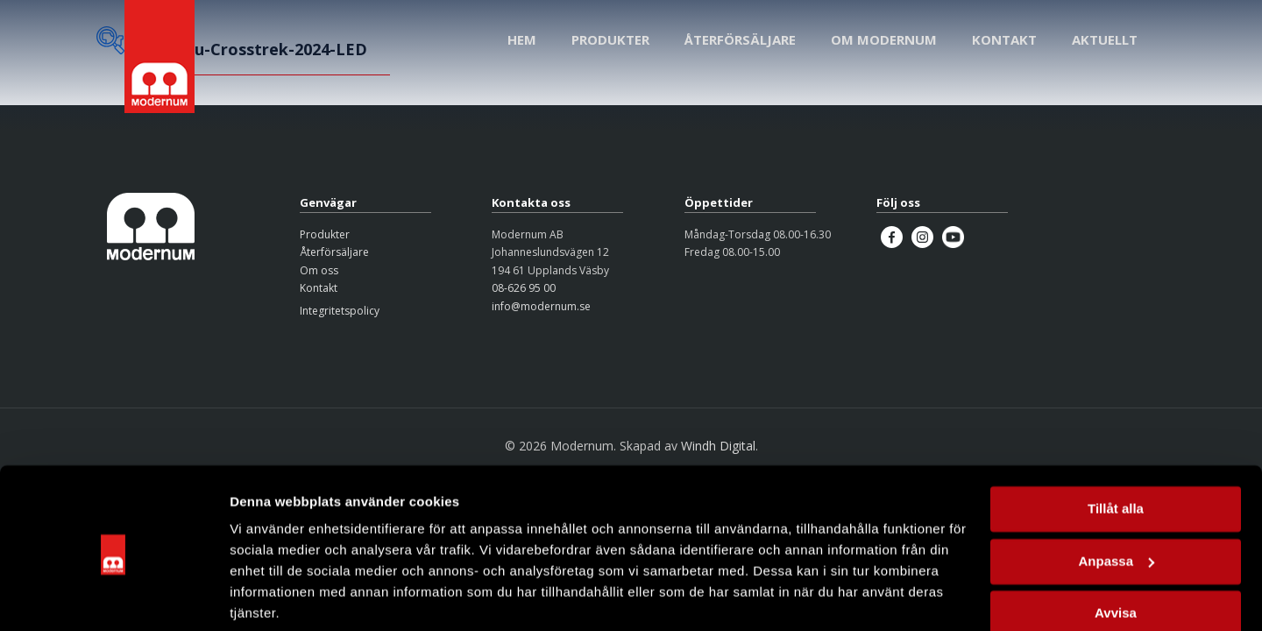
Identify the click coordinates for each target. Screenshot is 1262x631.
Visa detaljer (269, 596)
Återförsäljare (334, 252)
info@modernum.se (541, 306)
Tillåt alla (1116, 443)
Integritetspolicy (339, 310)
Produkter (325, 234)
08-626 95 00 (524, 287)
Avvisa (1116, 548)
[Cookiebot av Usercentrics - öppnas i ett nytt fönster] (113, 597)
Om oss (319, 270)
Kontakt (318, 287)
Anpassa (1116, 495)
